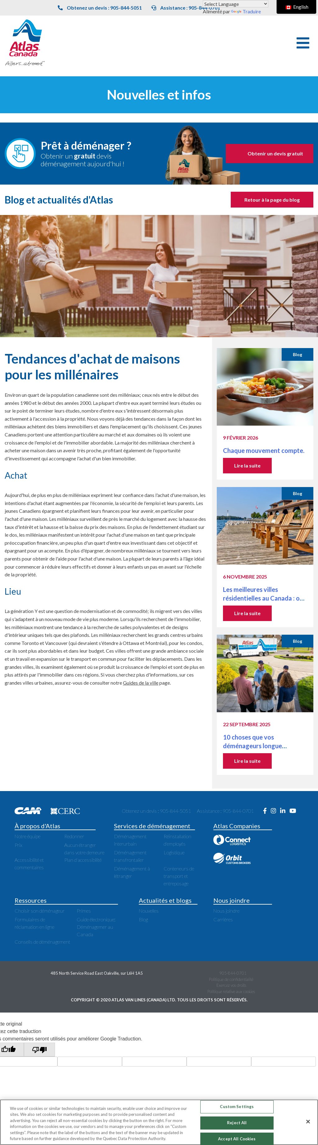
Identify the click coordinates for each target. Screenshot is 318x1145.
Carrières (223, 919)
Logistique (174, 852)
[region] (159, 1122)
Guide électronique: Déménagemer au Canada (96, 926)
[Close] (308, 1122)
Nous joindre (226, 911)
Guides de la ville (140, 683)
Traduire (246, 11)
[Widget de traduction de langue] (235, 3)
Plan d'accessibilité (83, 860)
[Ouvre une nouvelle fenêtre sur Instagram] (275, 811)
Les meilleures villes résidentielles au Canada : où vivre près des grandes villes (263, 598)
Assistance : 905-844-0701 (185, 8)
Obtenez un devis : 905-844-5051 (100, 8)
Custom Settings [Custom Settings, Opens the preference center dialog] (237, 1106)
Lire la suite (247, 465)
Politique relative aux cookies (231, 991)
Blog (143, 919)
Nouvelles (149, 911)
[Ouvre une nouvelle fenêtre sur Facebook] (267, 811)
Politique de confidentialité (231, 979)
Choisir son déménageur (40, 911)
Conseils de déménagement (42, 942)
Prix (18, 845)
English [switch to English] (297, 7)
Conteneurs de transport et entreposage (179, 875)
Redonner (74, 836)
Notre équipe (27, 836)
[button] (303, 43)
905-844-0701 (233, 973)
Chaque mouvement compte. (264, 450)
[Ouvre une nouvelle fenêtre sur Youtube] (294, 811)
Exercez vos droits (231, 985)
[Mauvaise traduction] (39, 1050)
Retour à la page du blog (272, 200)
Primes (84, 911)
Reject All (237, 1122)
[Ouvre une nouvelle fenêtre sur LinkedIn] (284, 811)
